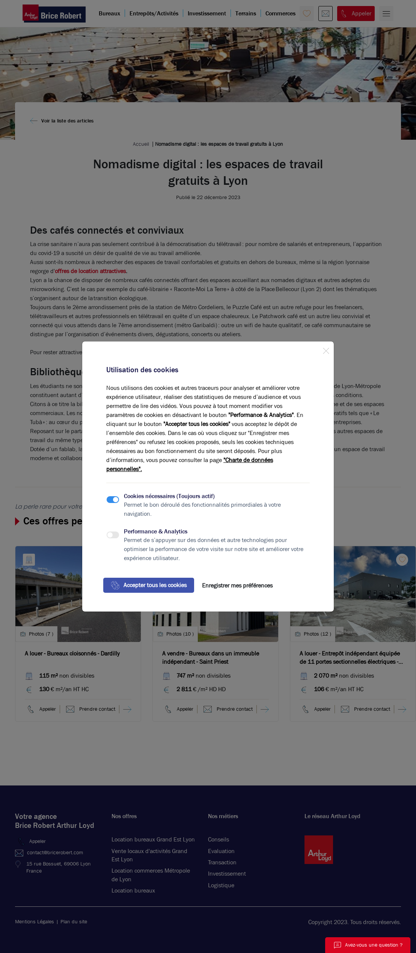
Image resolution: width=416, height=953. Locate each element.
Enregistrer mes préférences (237, 585)
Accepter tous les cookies (149, 585)
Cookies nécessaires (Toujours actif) (169, 496)
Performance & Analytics (155, 531)
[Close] (326, 349)
